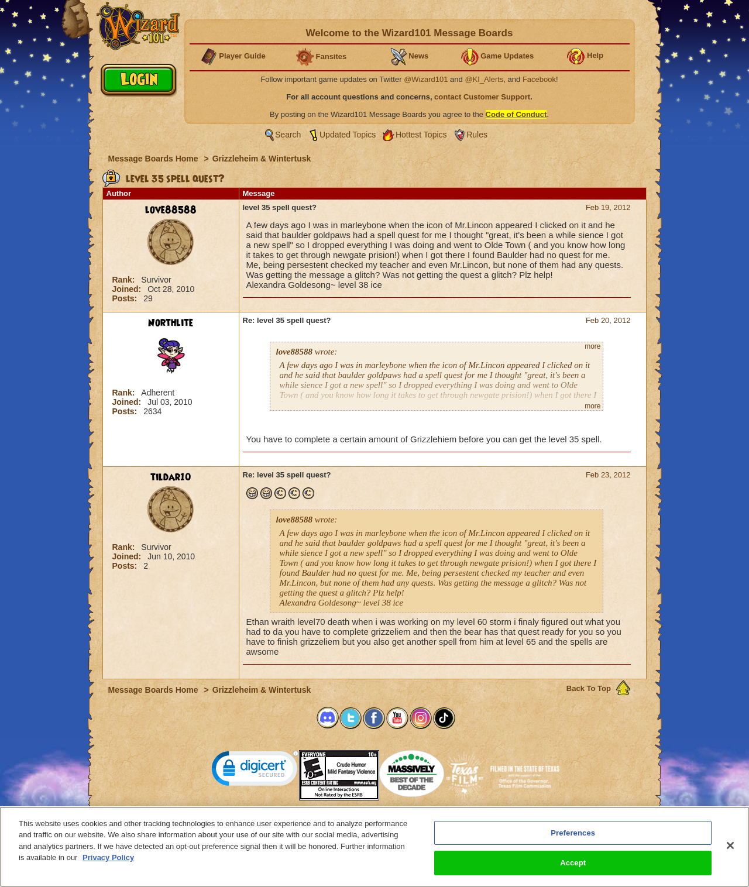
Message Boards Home (154, 158)
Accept (573, 862)
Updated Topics (347, 134)
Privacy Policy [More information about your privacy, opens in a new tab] (108, 857)
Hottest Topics (421, 134)
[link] (255, 771)
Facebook (539, 79)
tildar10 (170, 477)
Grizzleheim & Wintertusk (261, 158)
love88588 (171, 210)
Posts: (126, 298)
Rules (476, 134)
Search (288, 134)
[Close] (730, 845)
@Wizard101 (426, 79)
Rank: (125, 279)
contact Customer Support (482, 96)
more (592, 346)
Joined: (128, 289)
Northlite (170, 323)
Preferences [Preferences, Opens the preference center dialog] (573, 832)
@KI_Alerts (484, 79)
